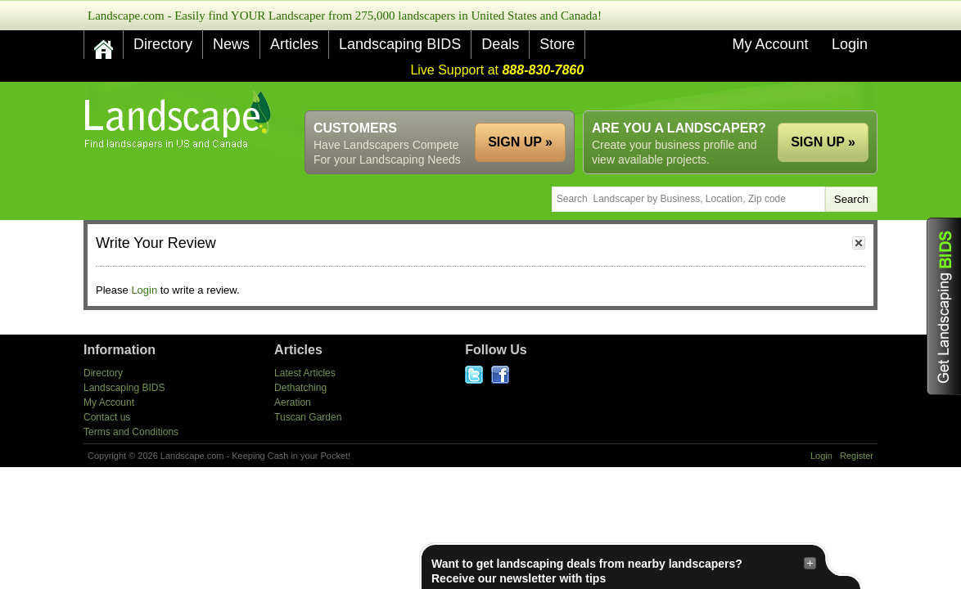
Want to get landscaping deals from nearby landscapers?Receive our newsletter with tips (623, 570)
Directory (162, 44)
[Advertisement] (580, 96)
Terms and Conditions (130, 432)
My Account (770, 44)
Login (850, 44)
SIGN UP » (823, 142)
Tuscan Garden (307, 417)
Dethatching (300, 387)
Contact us (106, 417)
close (858, 243)
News (231, 44)
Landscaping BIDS (400, 44)
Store (557, 44)
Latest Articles (305, 373)
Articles (294, 44)
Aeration (292, 402)
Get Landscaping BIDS (944, 306)
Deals (500, 44)
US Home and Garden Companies (179, 120)
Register (856, 456)
